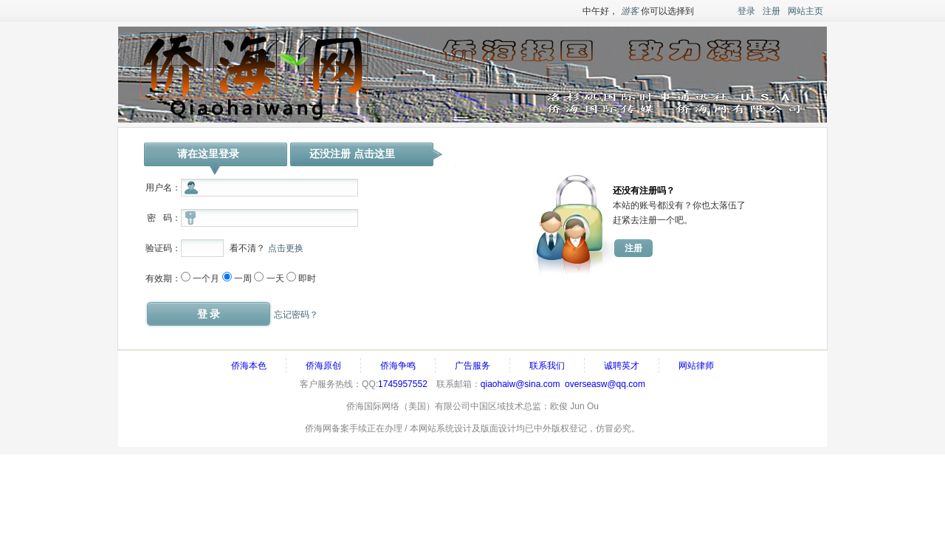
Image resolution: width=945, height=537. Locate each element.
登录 (746, 11)
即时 (307, 278)
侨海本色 (249, 365)
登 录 (209, 314)
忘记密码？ (296, 314)
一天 (275, 278)
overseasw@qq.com (605, 384)
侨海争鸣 (398, 365)
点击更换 (285, 248)
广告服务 (472, 365)
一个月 (206, 278)
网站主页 (805, 11)
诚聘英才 (621, 365)
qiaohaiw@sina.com (520, 384)
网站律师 (696, 365)
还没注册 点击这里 (352, 154)
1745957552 (402, 384)
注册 (771, 11)
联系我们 (547, 365)
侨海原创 (323, 365)
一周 (243, 278)
